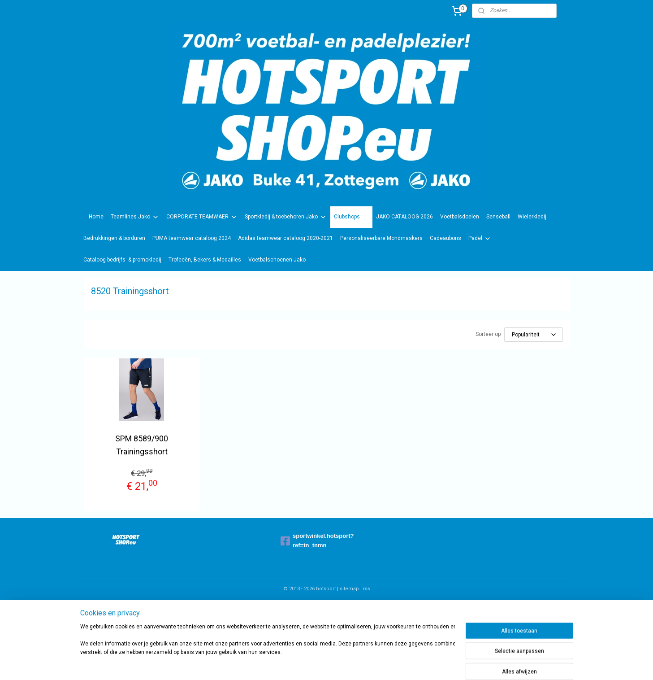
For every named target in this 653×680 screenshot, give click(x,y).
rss (366, 589)
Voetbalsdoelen (459, 217)
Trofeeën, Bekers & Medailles (205, 260)
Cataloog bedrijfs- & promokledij (122, 260)
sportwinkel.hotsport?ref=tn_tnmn (317, 540)
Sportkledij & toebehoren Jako (286, 217)
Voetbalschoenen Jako (277, 260)
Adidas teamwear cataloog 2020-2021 (285, 238)
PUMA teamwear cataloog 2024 (191, 238)
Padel (479, 238)
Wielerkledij (532, 217)
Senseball (498, 217)
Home (96, 217)
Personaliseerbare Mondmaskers (381, 238)
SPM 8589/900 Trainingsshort (141, 445)
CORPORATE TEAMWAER (202, 217)
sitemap (349, 589)
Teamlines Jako (135, 217)
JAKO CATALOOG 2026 (404, 217)
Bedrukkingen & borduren (114, 238)
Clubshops (351, 217)
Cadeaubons (445, 238)
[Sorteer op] (533, 334)
